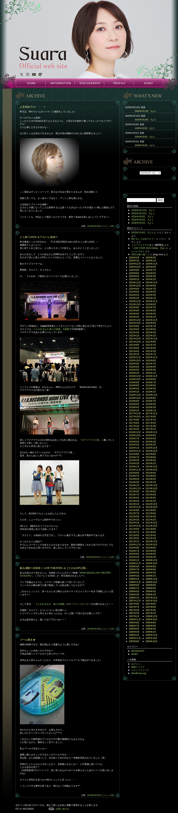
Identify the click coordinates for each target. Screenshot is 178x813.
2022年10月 (135, 323)
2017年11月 (151, 413)
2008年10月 (151, 582)
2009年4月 (151, 572)
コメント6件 (108, 795)
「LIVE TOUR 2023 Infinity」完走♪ (148, 248)
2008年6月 (151, 588)
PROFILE (118, 83)
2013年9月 (134, 491)
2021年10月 (135, 341)
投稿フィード (138, 667)
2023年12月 (135, 301)
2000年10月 (151, 641)
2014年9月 (134, 473)
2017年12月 (135, 413)
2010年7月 (134, 551)
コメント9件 (108, 226)
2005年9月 (134, 641)
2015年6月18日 (94, 629)
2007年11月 (135, 600)
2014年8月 (151, 473)
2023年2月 (134, 317)
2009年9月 (134, 566)
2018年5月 (151, 404)
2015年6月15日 (94, 795)
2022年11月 (151, 320)
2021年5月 (151, 348)
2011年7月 (134, 532)
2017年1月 (151, 429)
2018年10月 (135, 398)
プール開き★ (27, 639)
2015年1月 (134, 466)
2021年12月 (135, 338)
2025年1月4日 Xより (142, 232)
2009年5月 (134, 572)
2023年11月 (151, 301)
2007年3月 (134, 613)
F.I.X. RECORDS (51, 809)
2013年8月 (151, 491)
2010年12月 (151, 541)
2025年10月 (135, 267)
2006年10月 (151, 619)
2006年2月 (151, 632)
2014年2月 (151, 482)
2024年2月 (134, 298)
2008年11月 (135, 582)
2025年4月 (134, 276)
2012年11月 (135, 507)
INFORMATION (60, 83)
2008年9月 (134, 585)
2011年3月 (134, 538)
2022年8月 (134, 326)
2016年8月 (151, 435)
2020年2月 (134, 373)
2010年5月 (134, 554)
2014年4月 (151, 479)
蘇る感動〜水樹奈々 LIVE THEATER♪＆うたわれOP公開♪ (53, 568)
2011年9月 (134, 529)
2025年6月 (134, 273)
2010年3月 (134, 557)
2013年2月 (151, 501)
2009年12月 (151, 560)
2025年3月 (151, 276)
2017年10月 (135, 416)
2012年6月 (151, 513)
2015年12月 (151, 448)
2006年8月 (151, 622)
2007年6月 (151, 607)
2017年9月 (151, 416)
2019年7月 (151, 382)
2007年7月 (134, 607)
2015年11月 (135, 451)
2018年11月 (151, 395)
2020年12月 (135, 357)
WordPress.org (138, 673)
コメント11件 (108, 557)
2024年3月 (151, 295)
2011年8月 (151, 529)
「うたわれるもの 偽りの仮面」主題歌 (50, 329)
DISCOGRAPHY (89, 83)
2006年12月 (151, 616)
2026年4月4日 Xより (145, 145)
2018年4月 (134, 407)
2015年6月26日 (94, 226)
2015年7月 (134, 457)
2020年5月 (151, 367)
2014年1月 (134, 485)
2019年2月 (134, 391)
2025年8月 (134, 270)
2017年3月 (151, 426)
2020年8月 (134, 363)
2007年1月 (134, 616)
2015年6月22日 (93, 557)
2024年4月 (134, 295)
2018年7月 (151, 401)
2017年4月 (134, 426)
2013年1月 (134, 504)
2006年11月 (135, 619)
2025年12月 (135, 263)
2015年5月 (134, 460)
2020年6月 (134, 367)
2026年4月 (134, 257)
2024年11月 (151, 282)
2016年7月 (134, 438)
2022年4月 (134, 332)
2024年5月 (151, 292)
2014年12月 (151, 466)
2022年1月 (151, 335)
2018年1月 (151, 410)
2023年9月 (151, 304)
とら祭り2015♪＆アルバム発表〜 (39, 237)
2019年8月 (134, 382)
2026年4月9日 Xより (145, 128)
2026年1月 (151, 260)
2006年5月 (134, 628)
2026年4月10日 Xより (145, 120)
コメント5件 (108, 629)
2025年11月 (151, 263)
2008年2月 (151, 594)
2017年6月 (134, 423)
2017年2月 (134, 429)
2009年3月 (134, 576)
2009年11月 (135, 563)
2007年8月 (151, 604)
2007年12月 (151, 597)
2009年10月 (151, 563)
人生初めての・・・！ (33, 106)
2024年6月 (134, 292)
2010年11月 (135, 544)
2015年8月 (151, 454)
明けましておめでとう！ (143, 239)
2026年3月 (151, 257)
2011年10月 (151, 526)
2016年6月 (151, 438)
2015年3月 (134, 463)
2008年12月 (151, 579)
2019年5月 (151, 385)
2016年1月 (134, 448)
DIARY (148, 83)
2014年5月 (134, 479)
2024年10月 (135, 285)
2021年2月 (134, 354)
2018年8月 (134, 401)
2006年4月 (151, 628)
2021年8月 (134, 345)
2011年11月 (135, 526)
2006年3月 (134, 632)
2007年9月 (134, 604)
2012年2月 (151, 519)
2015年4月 (151, 460)
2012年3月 (134, 519)
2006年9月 (134, 622)
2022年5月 (151, 329)
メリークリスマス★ (141, 245)
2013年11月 (135, 488)
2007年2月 (151, 613)
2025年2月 (134, 279)
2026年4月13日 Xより (145, 111)
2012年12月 (151, 504)
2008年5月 (134, 591)
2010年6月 (151, 551)
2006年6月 (151, 625)
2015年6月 (151, 457)
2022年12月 (135, 320)
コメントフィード (140, 670)
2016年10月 (135, 435)
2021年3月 (151, 351)
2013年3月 (134, 501)
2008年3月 (134, 594)
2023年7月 (151, 307)
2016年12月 (135, 432)
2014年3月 (134, 482)
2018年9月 (151, 398)
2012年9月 (134, 510)
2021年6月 (134, 348)
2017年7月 (151, 419)
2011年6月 (151, 532)
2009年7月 (134, 569)
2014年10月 (151, 469)
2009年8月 (151, 566)
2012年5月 (134, 516)
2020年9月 (151, 360)
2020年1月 (151, 373)
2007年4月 (151, 610)
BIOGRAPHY (137, 651)
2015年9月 (134, 454)
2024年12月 (135, 282)
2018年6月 (134, 404)
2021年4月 (134, 351)
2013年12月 (151, 485)
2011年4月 (151, 535)
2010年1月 (134, 560)
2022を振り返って (140, 254)
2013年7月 (134, 494)
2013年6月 (151, 494)
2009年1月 (134, 579)
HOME (30, 83)
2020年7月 (151, 363)
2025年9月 (151, 267)
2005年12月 (151, 635)
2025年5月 (151, 273)
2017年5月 (151, 423)
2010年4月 (151, 554)
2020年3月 (151, 370)
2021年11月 (151, 338)
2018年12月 (135, 395)
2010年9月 (134, 547)
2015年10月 (151, 451)
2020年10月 (135, 360)
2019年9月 (151, 379)
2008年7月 (134, 588)
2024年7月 (151, 289)
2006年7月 (134, 625)
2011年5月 (134, 535)
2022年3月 (151, 332)
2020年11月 (151, 357)
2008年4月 (151, 591)
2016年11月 (151, 432)
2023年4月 (134, 313)
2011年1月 (134, 541)
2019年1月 (151, 391)
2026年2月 (134, 260)
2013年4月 (151, 497)
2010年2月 (151, 557)
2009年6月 (151, 569)
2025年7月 (151, 270)
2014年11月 (135, 469)
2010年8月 (151, 547)
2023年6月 (134, 310)
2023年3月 (151, 313)
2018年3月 (151, 407)
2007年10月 (151, 600)
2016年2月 (151, 444)
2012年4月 (151, 516)
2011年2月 (151, 538)
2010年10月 (151, 544)
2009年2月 (151, 576)
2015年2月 (151, 463)
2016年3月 (134, 444)
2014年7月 (134, 476)
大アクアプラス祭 (90, 440)
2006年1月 (134, 635)
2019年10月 (135, 379)
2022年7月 (151, 326)
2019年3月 (151, 388)
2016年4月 (151, 441)
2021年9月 (151, 341)
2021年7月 (151, 345)
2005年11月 (135, 638)
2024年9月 (151, 285)
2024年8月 (134, 289)
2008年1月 (134, 597)
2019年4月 (134, 388)
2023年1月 (151, 317)
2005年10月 (151, 638)
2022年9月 (151, 323)
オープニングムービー (80, 604)
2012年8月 (151, 510)
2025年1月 (151, 279)
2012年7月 (134, 513)
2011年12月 (151, 522)
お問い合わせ (62, 809)
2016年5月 (134, 441)
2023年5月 (151, 310)
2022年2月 (134, 335)
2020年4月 (134, 370)
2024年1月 (151, 298)
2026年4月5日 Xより (145, 137)
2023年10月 (135, 304)
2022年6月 (134, 329)
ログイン (135, 664)
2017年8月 (134, 419)
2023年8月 (134, 307)
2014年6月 (151, 476)
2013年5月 (134, 497)
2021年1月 (151, 354)
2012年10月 (151, 507)
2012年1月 (134, 522)
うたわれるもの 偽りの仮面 (49, 604)
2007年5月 (134, 610)
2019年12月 (135, 376)
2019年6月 (134, 385)
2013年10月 (151, 488)
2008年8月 (151, 585)
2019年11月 (151, 376)
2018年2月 (134, 410)
